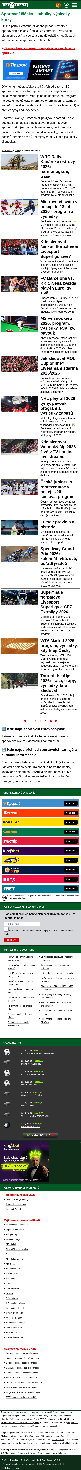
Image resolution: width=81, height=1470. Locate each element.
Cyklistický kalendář (14, 1313)
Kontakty (14, 1460)
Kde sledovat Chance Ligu (17, 1225)
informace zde (58, 1439)
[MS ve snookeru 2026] (11, 1125)
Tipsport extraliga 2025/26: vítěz (35, 1116)
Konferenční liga (13, 1239)
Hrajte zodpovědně (9, 1433)
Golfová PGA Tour (14, 1328)
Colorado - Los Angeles (31, 1095)
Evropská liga (12, 1234)
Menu (74, 5)
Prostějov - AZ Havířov (31, 1064)
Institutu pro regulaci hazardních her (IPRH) (20, 1422)
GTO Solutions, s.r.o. (11, 1468)
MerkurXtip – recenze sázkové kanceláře (24, 1382)
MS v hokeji (11, 1244)
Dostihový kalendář (14, 1337)
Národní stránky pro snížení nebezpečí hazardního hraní (43, 1453)
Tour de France (12, 1288)
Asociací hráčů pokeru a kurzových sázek (39, 1426)
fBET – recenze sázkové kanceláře (21, 1397)
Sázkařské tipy (12, 1042)
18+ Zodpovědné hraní (49, 1464)
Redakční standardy (30, 1460)
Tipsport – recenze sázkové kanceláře (22, 1358)
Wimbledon (11, 1278)
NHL (8, 1254)
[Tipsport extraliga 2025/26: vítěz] (11, 1114)
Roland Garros (12, 1274)
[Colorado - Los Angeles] (11, 1093)
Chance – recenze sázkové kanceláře (22, 1373)
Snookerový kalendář (15, 1323)
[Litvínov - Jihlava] (11, 1104)
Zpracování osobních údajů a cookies (19, 1464)
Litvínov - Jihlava (28, 1106)
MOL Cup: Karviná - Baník (32, 1074)
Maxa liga (10, 1264)
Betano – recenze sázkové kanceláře (22, 1363)
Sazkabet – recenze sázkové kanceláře (23, 1368)
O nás (4, 1460)
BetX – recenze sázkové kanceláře (21, 1387)
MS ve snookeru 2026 (30, 1127)
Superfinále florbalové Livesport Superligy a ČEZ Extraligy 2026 (56, 602)
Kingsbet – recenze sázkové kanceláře (23, 1392)
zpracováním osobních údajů (34, 931)
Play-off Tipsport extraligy (17, 1249)
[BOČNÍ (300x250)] (24, 1181)
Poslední (56, 720)
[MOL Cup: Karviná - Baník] (11, 1072)
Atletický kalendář (14, 1318)
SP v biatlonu (12, 1298)
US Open (10, 1283)
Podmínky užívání (50, 1460)
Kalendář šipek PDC (15, 1308)
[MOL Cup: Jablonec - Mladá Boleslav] (11, 1052)
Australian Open (13, 1269)
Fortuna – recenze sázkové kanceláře (22, 1353)
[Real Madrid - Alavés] (11, 1083)
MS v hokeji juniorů (14, 1259)
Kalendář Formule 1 (14, 1209)
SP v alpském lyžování (16, 1303)
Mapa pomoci (11, 1453)
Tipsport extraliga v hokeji (17, 1199)
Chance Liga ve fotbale (16, 1204)
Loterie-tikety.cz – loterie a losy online (57, 973)
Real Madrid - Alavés (30, 1085)
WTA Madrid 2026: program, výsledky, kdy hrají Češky (59, 645)
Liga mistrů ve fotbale (15, 1229)
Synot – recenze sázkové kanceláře (21, 1378)
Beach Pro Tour (13, 1332)
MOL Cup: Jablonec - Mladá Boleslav (37, 1053)
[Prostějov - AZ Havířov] (11, 1062)
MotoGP (9, 1293)
